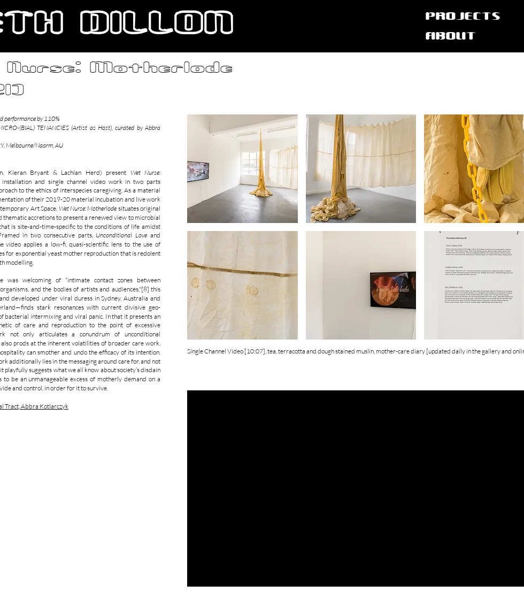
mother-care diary (400, 351)
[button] (242, 168)
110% (52, 118)
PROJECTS (463, 17)
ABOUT (451, 37)
